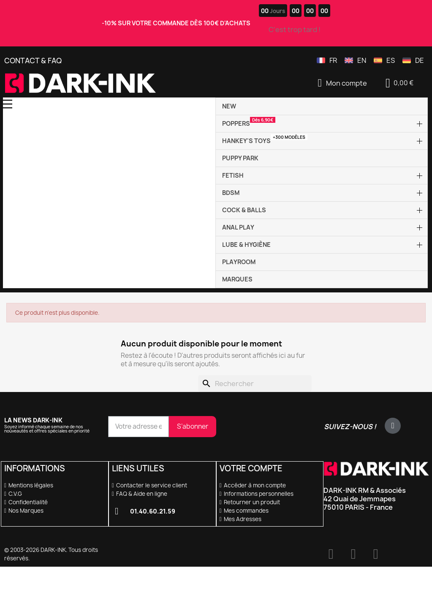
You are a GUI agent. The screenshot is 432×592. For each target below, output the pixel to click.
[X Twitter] (393, 426)
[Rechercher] (255, 383)
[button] (399, 83)
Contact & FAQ (33, 60)
